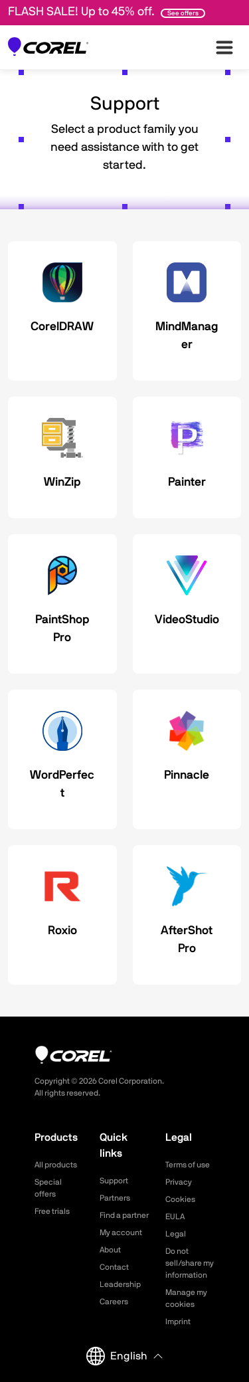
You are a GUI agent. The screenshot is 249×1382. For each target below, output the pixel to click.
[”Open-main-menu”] (224, 47)
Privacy (178, 1182)
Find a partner (124, 1215)
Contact (114, 1267)
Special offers (48, 1188)
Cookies (180, 1199)
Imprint (178, 1322)
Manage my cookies (186, 1298)
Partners (115, 1198)
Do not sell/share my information (189, 1263)
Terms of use (187, 1165)
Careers (114, 1302)
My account (121, 1232)
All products (56, 1165)
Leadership (120, 1284)
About (110, 1250)
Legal (175, 1234)
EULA (175, 1217)
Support (114, 1181)
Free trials (52, 1211)
